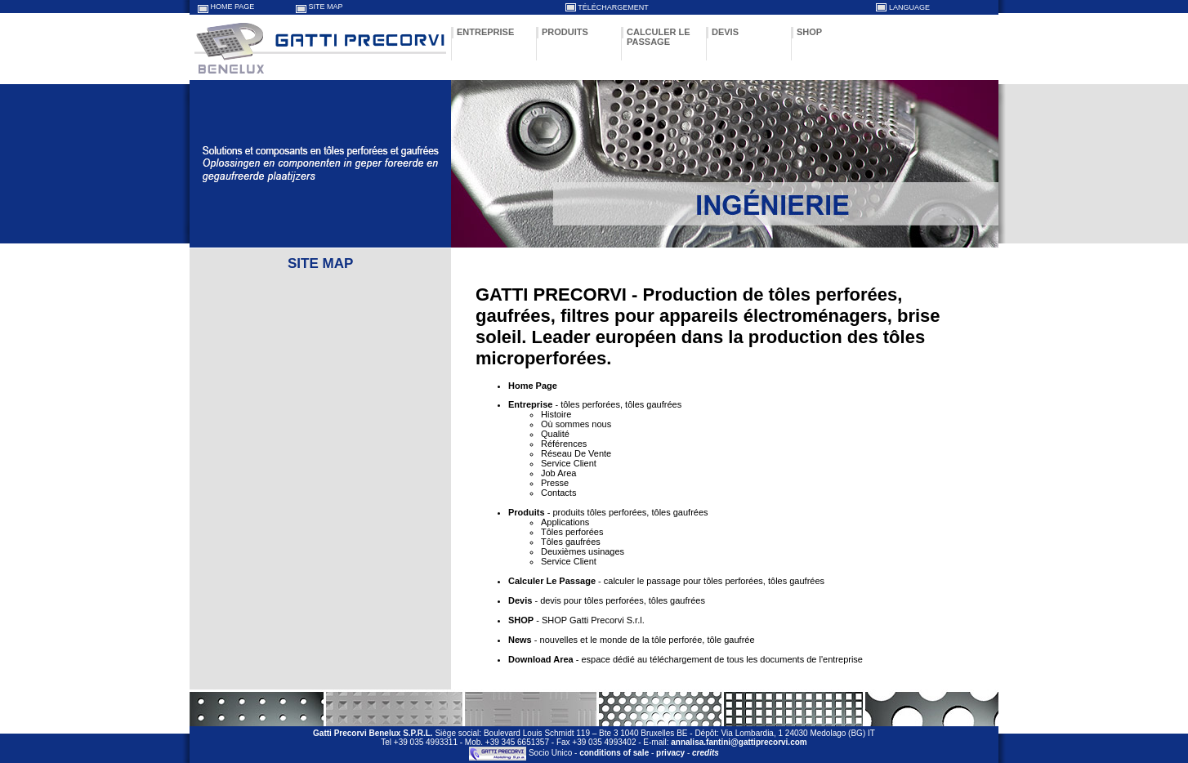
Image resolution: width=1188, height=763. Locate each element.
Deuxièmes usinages (582, 551)
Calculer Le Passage (552, 581)
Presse (555, 483)
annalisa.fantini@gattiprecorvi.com (738, 742)
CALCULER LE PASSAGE (658, 37)
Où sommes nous (576, 424)
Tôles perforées (572, 532)
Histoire (556, 414)
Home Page (532, 385)
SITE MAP (326, 6)
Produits (526, 512)
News (520, 640)
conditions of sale (614, 753)
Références (564, 443)
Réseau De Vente (576, 453)
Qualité (555, 434)
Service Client (568, 463)
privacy (670, 753)
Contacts (558, 493)
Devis (520, 600)
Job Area (558, 473)
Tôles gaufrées (571, 542)
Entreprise (530, 404)
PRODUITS (565, 32)
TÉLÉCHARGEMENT (613, 7)
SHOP (809, 32)
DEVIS (725, 32)
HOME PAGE (233, 6)
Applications (565, 522)
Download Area (541, 659)
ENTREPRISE (485, 32)
